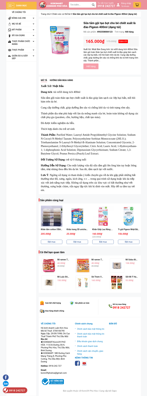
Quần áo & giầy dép (20, 57)
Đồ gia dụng (18, 35)
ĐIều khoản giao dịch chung (90, 341)
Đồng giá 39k (19, 18)
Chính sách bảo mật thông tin (90, 329)
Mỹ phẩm (17, 30)
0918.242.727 (55, 366)
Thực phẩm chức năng (21, 42)
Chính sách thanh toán (87, 346)
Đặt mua (51, 242)
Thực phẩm (18, 50)
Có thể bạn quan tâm (52, 252)
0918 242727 (106, 6)
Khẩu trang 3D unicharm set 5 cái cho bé (85, 229)
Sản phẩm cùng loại (51, 200)
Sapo (114, 391)
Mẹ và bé (16, 24)
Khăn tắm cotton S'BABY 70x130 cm (57, 229)
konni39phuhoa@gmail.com (54, 373)
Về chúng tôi (19, 12)
